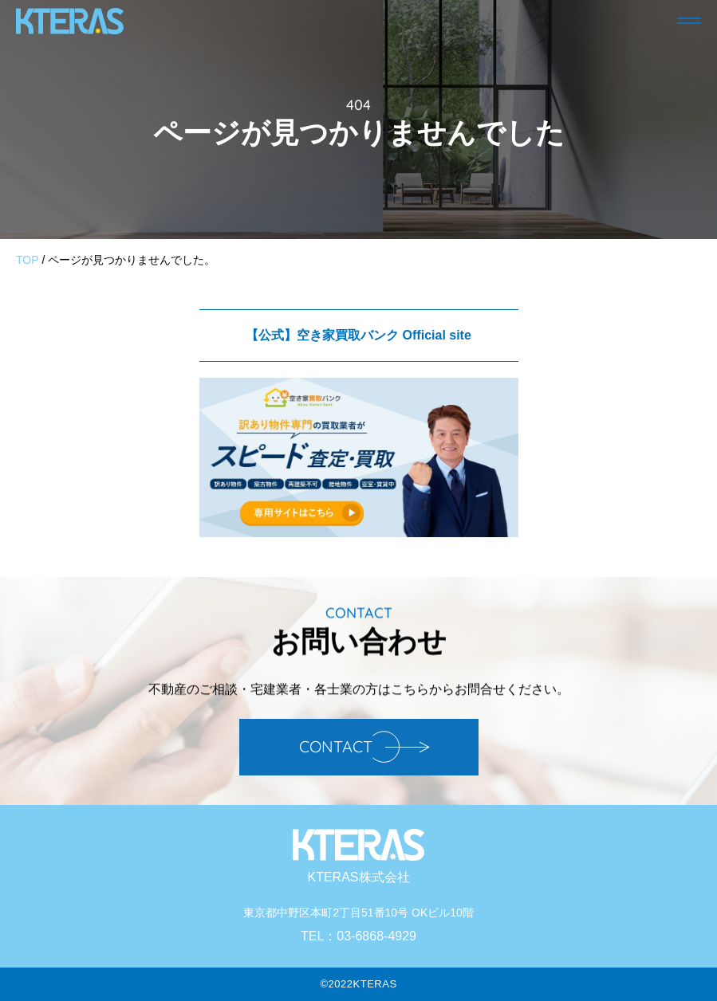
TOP (27, 259)
